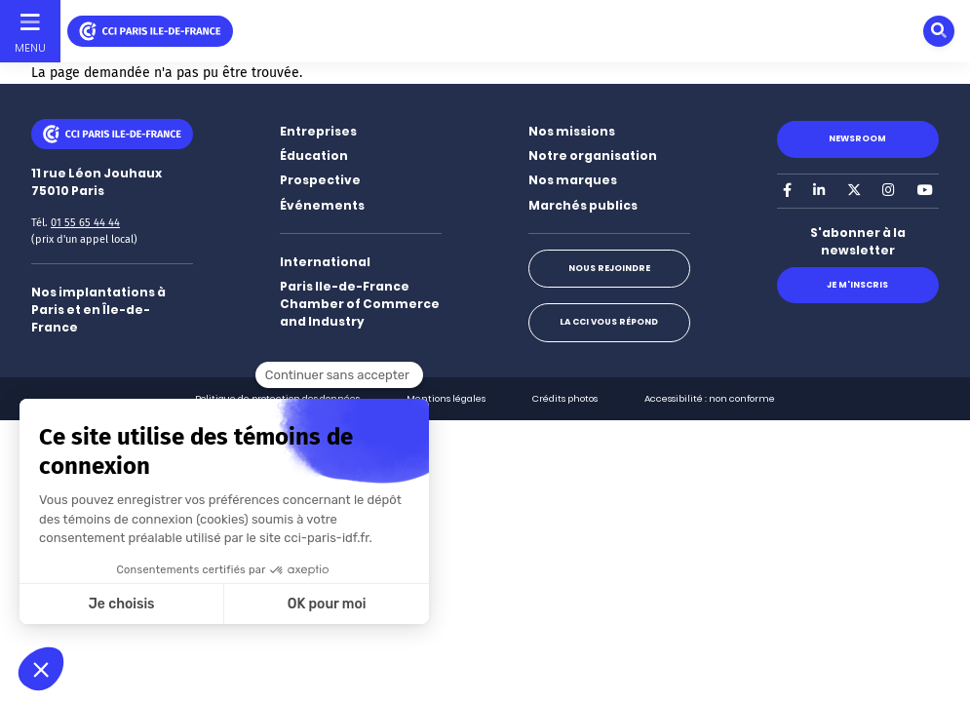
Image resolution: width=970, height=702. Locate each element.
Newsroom (857, 138)
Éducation (314, 155)
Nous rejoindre (609, 268)
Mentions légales (446, 398)
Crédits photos (565, 398)
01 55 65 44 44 (85, 222)
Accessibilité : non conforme (709, 398)
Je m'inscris (857, 285)
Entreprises (318, 131)
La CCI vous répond (609, 322)
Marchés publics (583, 205)
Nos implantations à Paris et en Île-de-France (98, 309)
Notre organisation (592, 155)
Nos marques (572, 180)
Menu (30, 48)
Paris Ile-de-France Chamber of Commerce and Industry (360, 304)
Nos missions (571, 131)
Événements (322, 205)
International (325, 262)
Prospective (320, 180)
